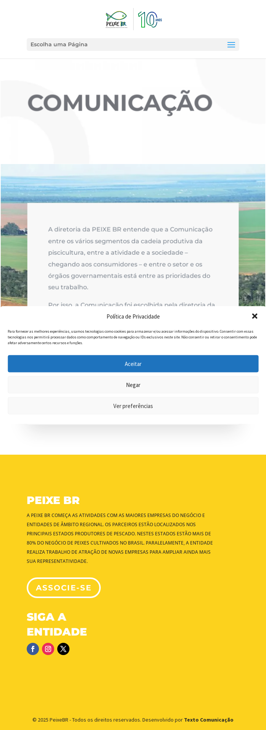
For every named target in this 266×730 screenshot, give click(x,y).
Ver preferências (133, 405)
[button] (254, 316)
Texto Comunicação (209, 719)
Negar (133, 384)
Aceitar (133, 363)
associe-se (64, 587)
